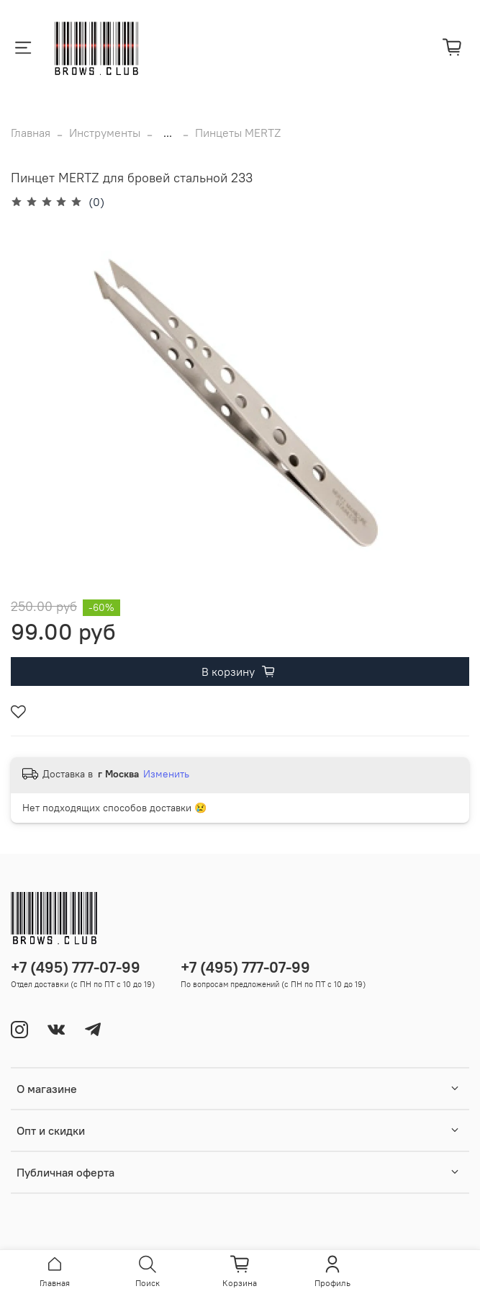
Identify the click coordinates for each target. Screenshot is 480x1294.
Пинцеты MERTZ (238, 132)
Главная (30, 132)
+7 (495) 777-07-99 (75, 967)
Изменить (166, 773)
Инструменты (104, 132)
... (167, 132)
